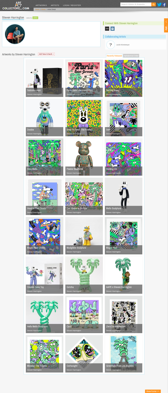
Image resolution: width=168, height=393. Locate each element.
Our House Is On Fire (77, 209)
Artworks (41, 5)
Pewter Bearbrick (75, 169)
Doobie (30, 130)
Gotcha (70, 287)
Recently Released (114, 56)
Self (108, 130)
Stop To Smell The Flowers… (81, 130)
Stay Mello (32, 169)
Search (153, 4)
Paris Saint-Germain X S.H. (80, 91)
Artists (55, 5)
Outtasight (72, 366)
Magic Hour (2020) (36, 248)
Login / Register (72, 5)
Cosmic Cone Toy (36, 287)
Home (37, 9)
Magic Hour (111, 248)
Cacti (69, 327)
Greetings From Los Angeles (120, 366)
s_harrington (113, 28)
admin (35, 17)
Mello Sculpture (114, 209)
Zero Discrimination (116, 327)
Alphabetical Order (131, 56)
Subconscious (34, 91)
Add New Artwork (46, 54)
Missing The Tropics (37, 366)
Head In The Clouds (37, 209)
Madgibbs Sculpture (76, 248)
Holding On (111, 169)
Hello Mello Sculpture (37, 327)
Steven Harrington (34, 95)
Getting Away (113, 91)
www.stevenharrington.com (107, 28)
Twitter (159, 4)
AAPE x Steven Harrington (119, 287)
